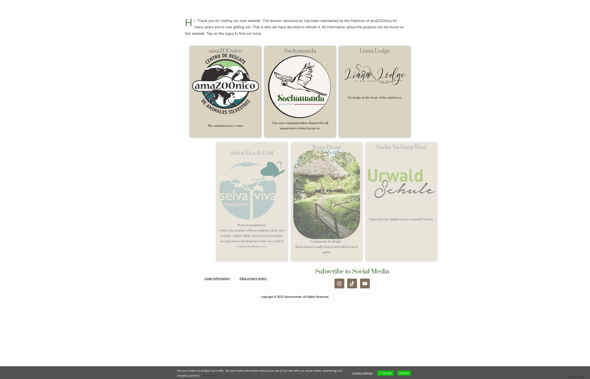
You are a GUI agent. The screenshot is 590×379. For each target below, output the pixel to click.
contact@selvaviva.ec (273, 246)
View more (208, 375)
